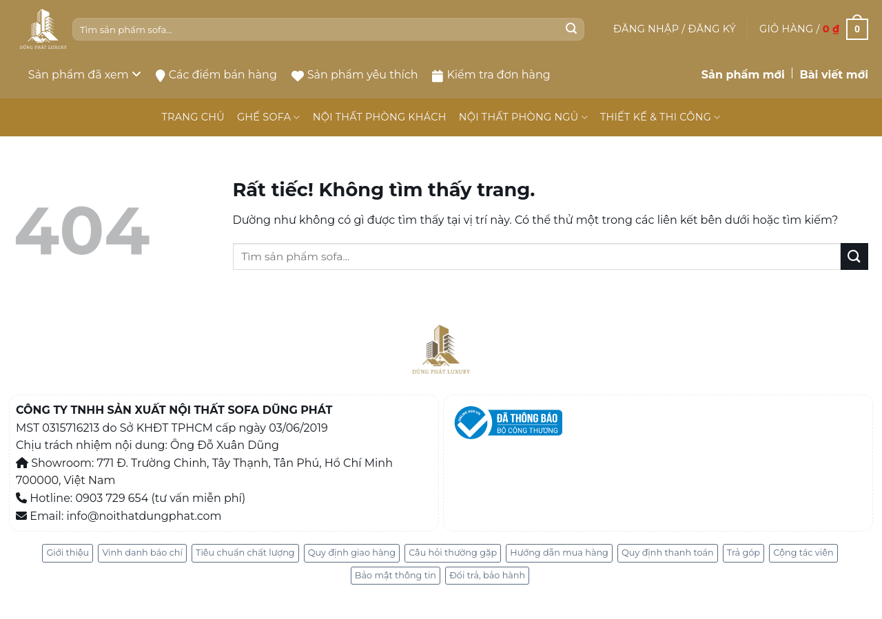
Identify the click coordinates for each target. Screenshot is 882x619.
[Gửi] (571, 29)
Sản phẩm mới (743, 74)
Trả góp (743, 552)
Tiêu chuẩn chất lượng (245, 552)
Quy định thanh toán (668, 552)
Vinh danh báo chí (142, 552)
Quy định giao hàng (352, 552)
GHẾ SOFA (268, 117)
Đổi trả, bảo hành (487, 575)
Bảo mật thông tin (395, 575)
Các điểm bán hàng (216, 75)
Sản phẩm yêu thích (354, 74)
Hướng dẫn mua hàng (559, 552)
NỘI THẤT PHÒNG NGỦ (523, 117)
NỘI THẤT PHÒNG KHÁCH (380, 117)
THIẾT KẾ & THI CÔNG (660, 117)
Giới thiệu (67, 552)
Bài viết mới (833, 74)
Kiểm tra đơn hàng (491, 75)
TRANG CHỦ (192, 117)
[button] (674, 29)
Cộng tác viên (803, 552)
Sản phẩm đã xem (84, 74)
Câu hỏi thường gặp (453, 552)
